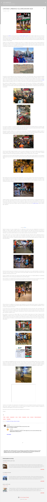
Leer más (42, 469)
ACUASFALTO (7, 2)
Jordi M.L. (11, 429)
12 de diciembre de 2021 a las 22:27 (19, 429)
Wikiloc (25, 227)
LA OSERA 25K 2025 (7, 472)
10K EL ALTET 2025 (6, 484)
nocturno (31, 417)
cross (16, 417)
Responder (9, 434)
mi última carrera (35, 203)
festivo (20, 417)
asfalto (8, 417)
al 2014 (9, 35)
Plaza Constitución (38, 417)
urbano (4, 419)
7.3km (4, 417)
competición (12, 417)
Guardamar (24, 417)
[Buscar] (45, 2)
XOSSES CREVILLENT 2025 (9, 460)
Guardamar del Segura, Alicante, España (12, 421)
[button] (43, 8)
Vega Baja (8, 419)
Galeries (26, 499)
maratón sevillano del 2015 (24, 35)
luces (28, 417)
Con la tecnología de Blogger (23, 497)
